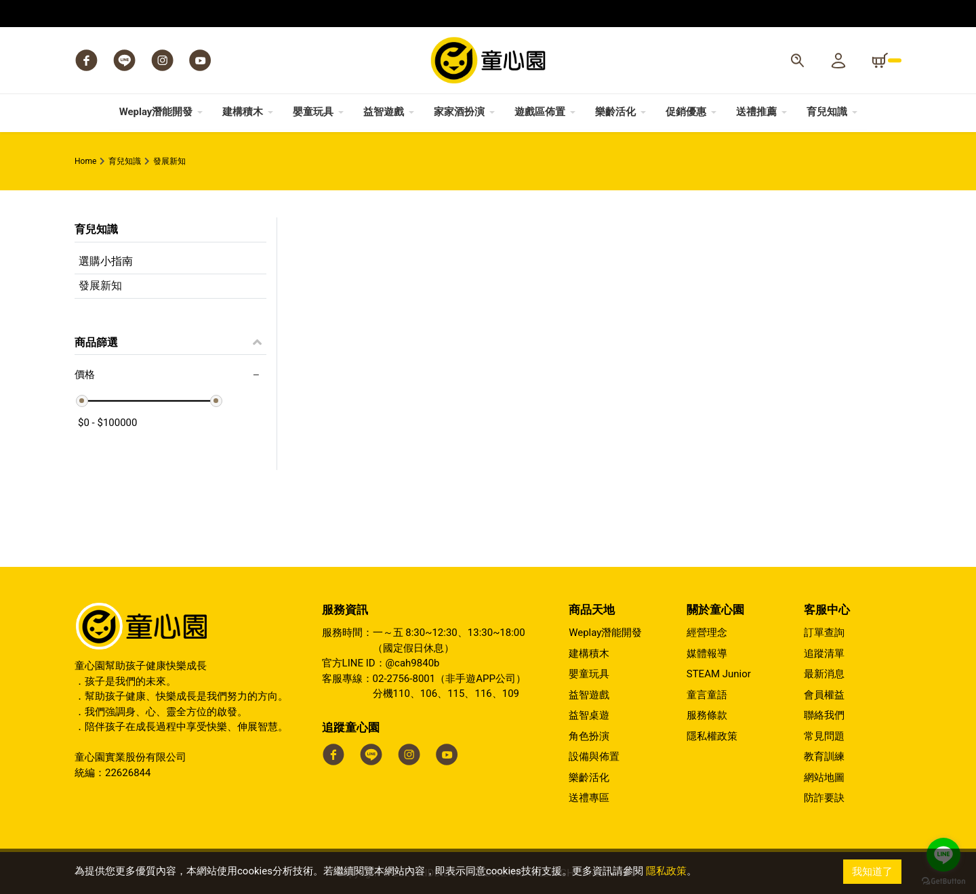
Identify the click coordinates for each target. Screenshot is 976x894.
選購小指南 (106, 261)
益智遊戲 (589, 695)
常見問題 (824, 736)
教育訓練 (824, 756)
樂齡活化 (589, 777)
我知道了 (872, 872)
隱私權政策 (712, 736)
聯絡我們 (824, 715)
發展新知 (100, 285)
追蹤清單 (824, 653)
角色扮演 (589, 736)
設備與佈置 (594, 756)
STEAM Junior (719, 674)
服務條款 (707, 715)
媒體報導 (707, 653)
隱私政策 (666, 872)
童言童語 (707, 695)
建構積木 (589, 653)
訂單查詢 (824, 632)
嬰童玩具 (589, 674)
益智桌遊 (589, 715)
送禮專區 (589, 798)
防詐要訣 (824, 798)
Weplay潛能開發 (605, 632)
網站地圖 (824, 777)
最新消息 (824, 674)
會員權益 (824, 695)
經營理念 (707, 632)
